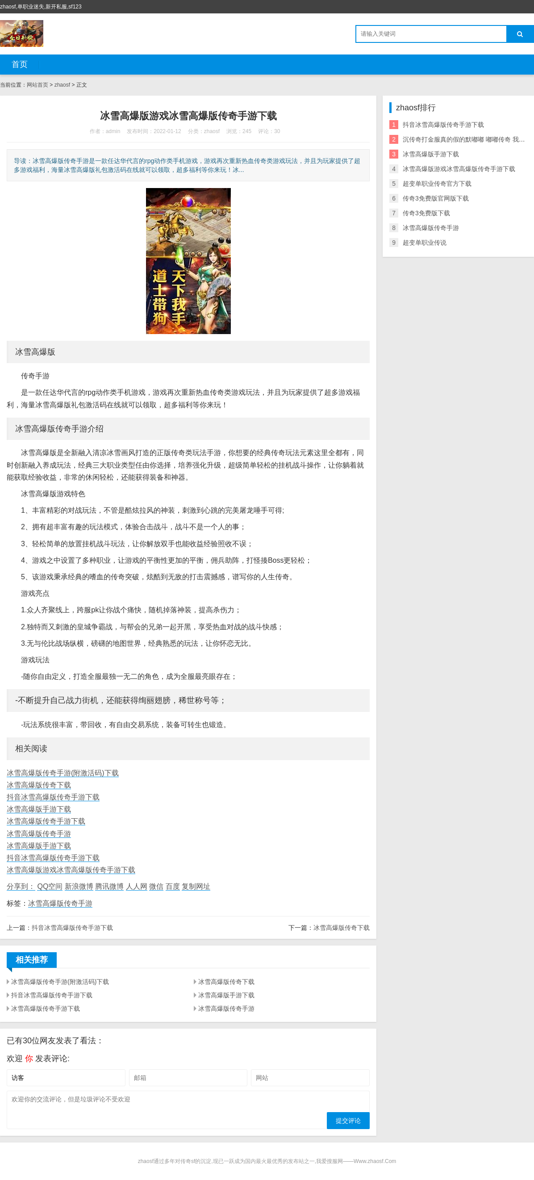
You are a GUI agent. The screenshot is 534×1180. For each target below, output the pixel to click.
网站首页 (37, 85)
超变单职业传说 (424, 242)
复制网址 (196, 886)
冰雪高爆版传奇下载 (39, 785)
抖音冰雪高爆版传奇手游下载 (53, 797)
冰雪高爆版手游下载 (39, 809)
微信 (156, 886)
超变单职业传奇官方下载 (437, 183)
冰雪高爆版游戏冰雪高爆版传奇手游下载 (71, 870)
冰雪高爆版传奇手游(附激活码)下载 (63, 773)
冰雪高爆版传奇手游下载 (46, 821)
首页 (20, 64)
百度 (173, 886)
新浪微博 (79, 886)
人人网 (136, 886)
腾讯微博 (109, 886)
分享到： (21, 886)
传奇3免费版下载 (426, 213)
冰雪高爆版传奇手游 (39, 833)
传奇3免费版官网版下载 (436, 198)
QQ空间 (50, 886)
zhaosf (62, 85)
